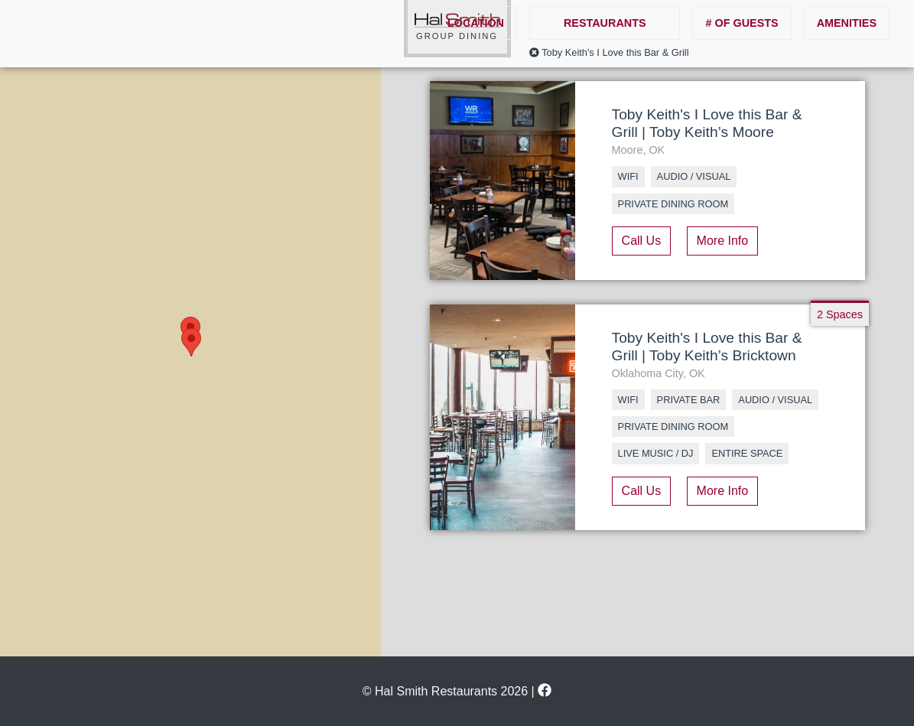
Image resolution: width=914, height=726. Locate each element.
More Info (723, 240)
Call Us (642, 240)
